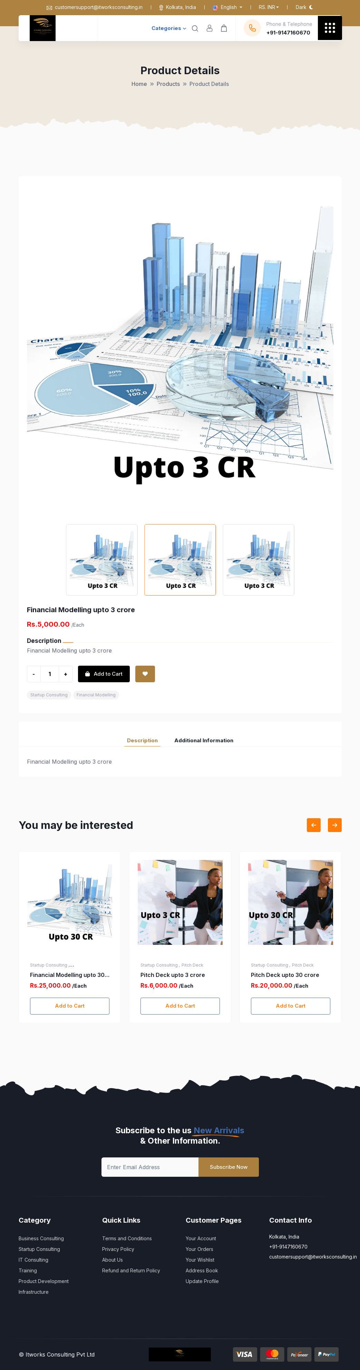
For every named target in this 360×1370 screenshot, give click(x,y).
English (225, 7)
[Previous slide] (314, 825)
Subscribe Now (228, 1167)
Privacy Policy (118, 1249)
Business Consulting (41, 1238)
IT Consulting (33, 1260)
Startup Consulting (49, 694)
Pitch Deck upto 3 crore (283, 974)
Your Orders (199, 1249)
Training (28, 1270)
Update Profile (202, 1281)
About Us (112, 1260)
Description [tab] (142, 740)
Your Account (201, 1238)
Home (139, 83)
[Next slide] (335, 825)
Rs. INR (267, 7)
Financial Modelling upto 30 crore (177, 975)
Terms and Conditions (127, 1238)
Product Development (44, 1281)
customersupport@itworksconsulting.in (95, 7)
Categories (169, 28)
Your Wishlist (200, 1260)
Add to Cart (70, 1005)
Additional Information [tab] (203, 740)
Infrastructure (34, 1292)
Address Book (202, 1270)
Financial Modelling (96, 694)
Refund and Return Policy (131, 1270)
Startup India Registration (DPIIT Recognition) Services (68, 975)
